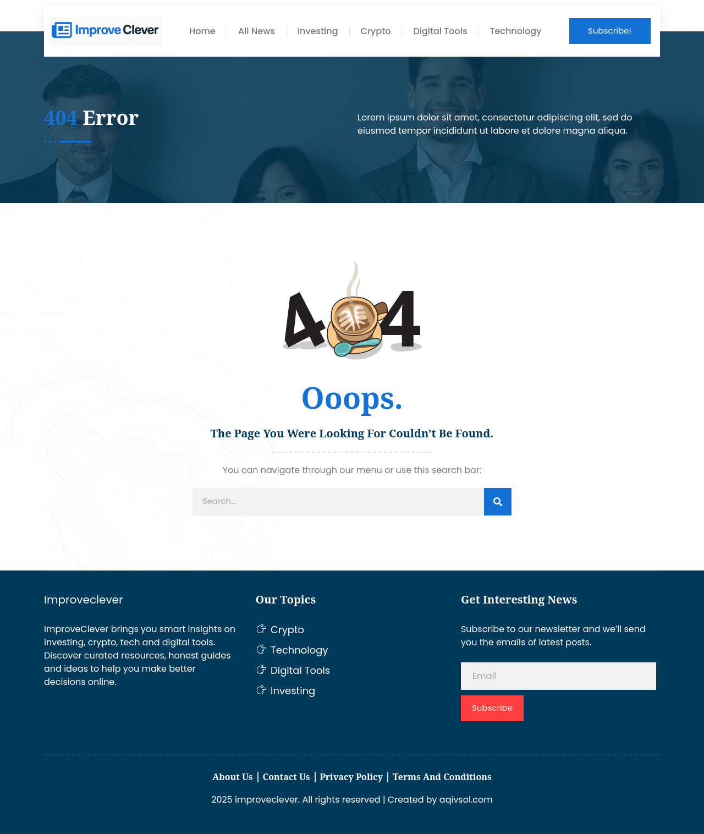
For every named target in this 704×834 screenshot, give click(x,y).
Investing (318, 31)
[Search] (498, 501)
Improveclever (83, 599)
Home (202, 31)
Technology (515, 31)
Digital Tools (440, 31)
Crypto (376, 31)
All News (256, 31)
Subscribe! (609, 30)
